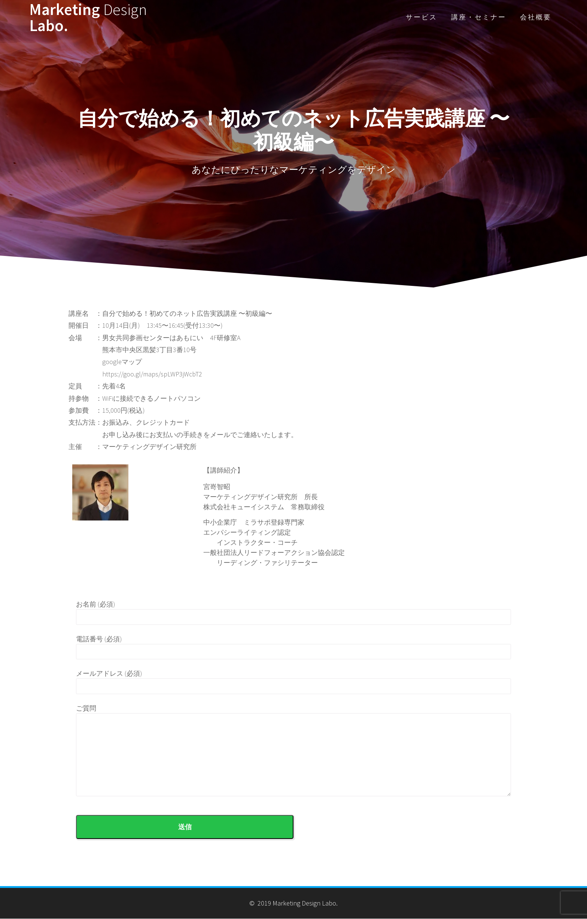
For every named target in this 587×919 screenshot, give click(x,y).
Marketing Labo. (88, 17)
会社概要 (535, 17)
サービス (421, 17)
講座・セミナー (478, 17)
